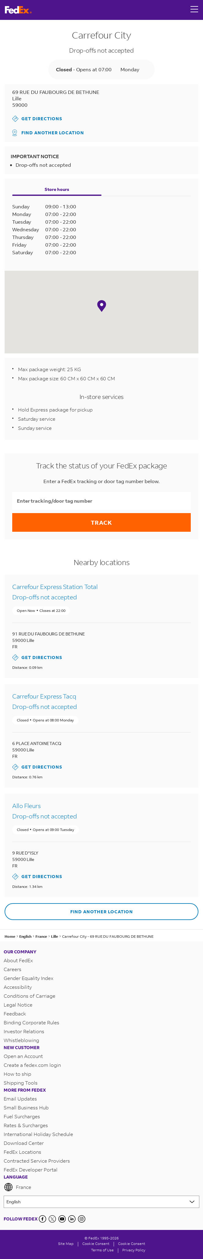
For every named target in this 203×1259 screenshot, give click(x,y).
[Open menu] (194, 10)
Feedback (15, 1013)
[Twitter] (52, 1219)
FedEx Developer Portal (30, 1169)
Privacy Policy (133, 1250)
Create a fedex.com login (32, 1065)
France (17, 1187)
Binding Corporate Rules (31, 1022)
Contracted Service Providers (37, 1160)
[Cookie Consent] (95, 1243)
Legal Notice (18, 1004)
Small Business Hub (26, 1107)
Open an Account (23, 1056)
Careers (12, 969)
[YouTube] (62, 1219)
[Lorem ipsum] (101, 1202)
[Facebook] (42, 1219)
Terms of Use (102, 1250)
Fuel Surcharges (22, 1116)
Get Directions (37, 119)
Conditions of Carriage (29, 996)
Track (101, 522)
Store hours (57, 189)
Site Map (66, 1243)
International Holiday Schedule (38, 1134)
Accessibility (18, 987)
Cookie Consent (131, 1243)
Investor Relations (24, 1031)
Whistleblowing (21, 1040)
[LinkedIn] (72, 1219)
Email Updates (20, 1098)
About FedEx (18, 960)
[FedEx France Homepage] (18, 10)
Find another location (48, 132)
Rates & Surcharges (26, 1125)
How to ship (17, 1074)
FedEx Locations (22, 1152)
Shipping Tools (21, 1082)
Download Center (24, 1143)
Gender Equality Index (29, 978)
